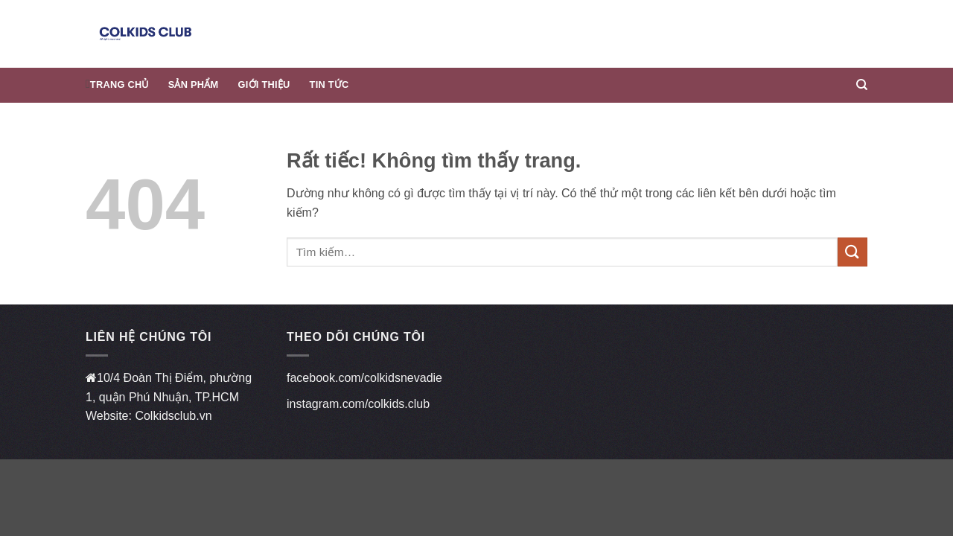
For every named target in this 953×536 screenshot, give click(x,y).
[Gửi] (852, 252)
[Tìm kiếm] (861, 85)
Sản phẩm (193, 84)
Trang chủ (119, 84)
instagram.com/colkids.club (358, 404)
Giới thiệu (264, 84)
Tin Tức (329, 84)
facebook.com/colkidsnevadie (364, 377)
